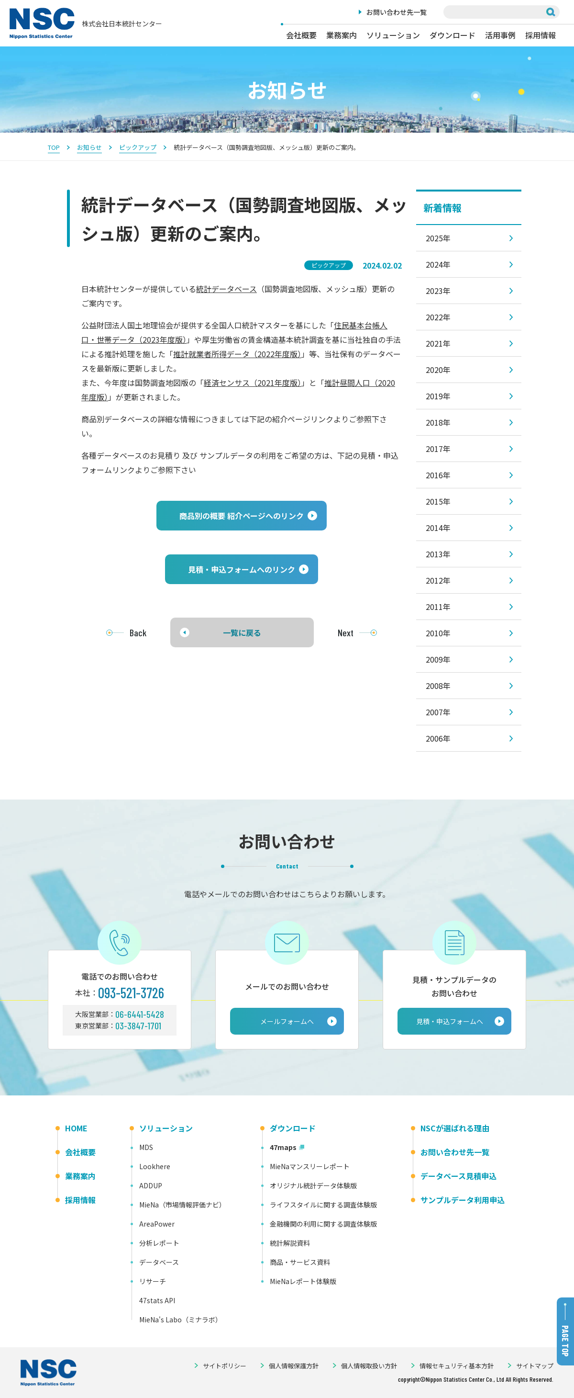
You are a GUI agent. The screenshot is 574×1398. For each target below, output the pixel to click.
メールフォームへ (287, 1021)
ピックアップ (137, 147)
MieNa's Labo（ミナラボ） (180, 1319)
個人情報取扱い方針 (369, 1365)
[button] (241, 515)
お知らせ (89, 147)
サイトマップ (534, 1365)
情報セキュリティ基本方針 (456, 1365)
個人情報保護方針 (294, 1365)
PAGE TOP (565, 1341)
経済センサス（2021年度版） (252, 382)
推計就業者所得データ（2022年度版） (237, 354)
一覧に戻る (242, 632)
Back (138, 632)
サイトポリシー (224, 1365)
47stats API (157, 1300)
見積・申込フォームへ (449, 1021)
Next (345, 632)
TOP (54, 147)
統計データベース (226, 288)
